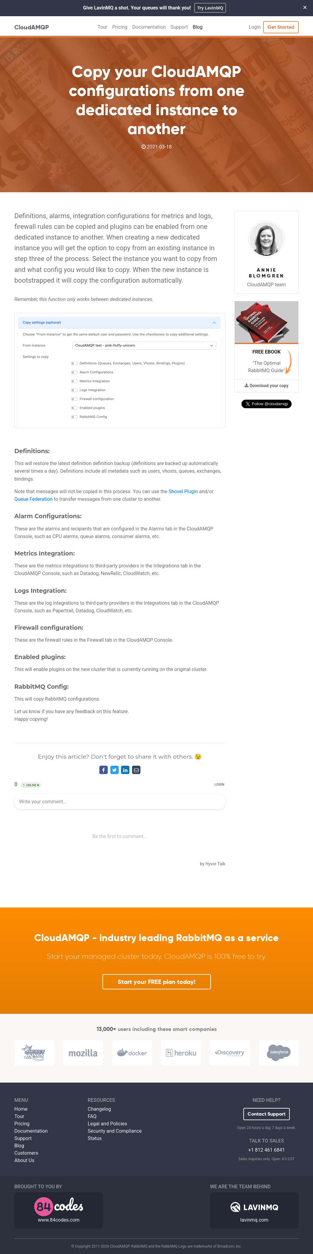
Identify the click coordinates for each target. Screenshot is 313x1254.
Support (179, 27)
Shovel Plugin (183, 491)
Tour (102, 27)
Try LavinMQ (210, 8)
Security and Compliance (115, 1131)
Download (266, 385)
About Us (24, 1160)
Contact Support (266, 1114)
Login (255, 27)
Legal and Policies (107, 1124)
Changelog (99, 1109)
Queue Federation (33, 499)
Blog (197, 27)
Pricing (119, 27)
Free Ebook (266, 352)
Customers (26, 1153)
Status (95, 1138)
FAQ (92, 1116)
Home (21, 1109)
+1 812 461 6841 (266, 1150)
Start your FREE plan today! (157, 981)
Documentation (149, 27)
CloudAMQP (31, 27)
